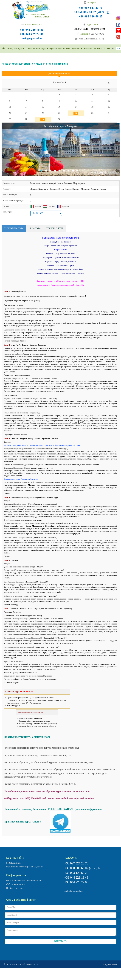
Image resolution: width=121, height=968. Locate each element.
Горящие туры (57, 48)
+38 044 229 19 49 (32, 29)
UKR (112, 48)
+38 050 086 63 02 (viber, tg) (90, 12)
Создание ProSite (110, 964)
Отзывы (107, 48)
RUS (118, 48)
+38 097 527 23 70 (91, 7)
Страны (30, 48)
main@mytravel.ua (32, 38)
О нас (99, 48)
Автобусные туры (15, 48)
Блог (68, 48)
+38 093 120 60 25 (91, 16)
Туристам (77, 48)
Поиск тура (42, 48)
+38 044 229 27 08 (32, 34)
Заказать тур (90, 48)
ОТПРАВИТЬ (60, 941)
